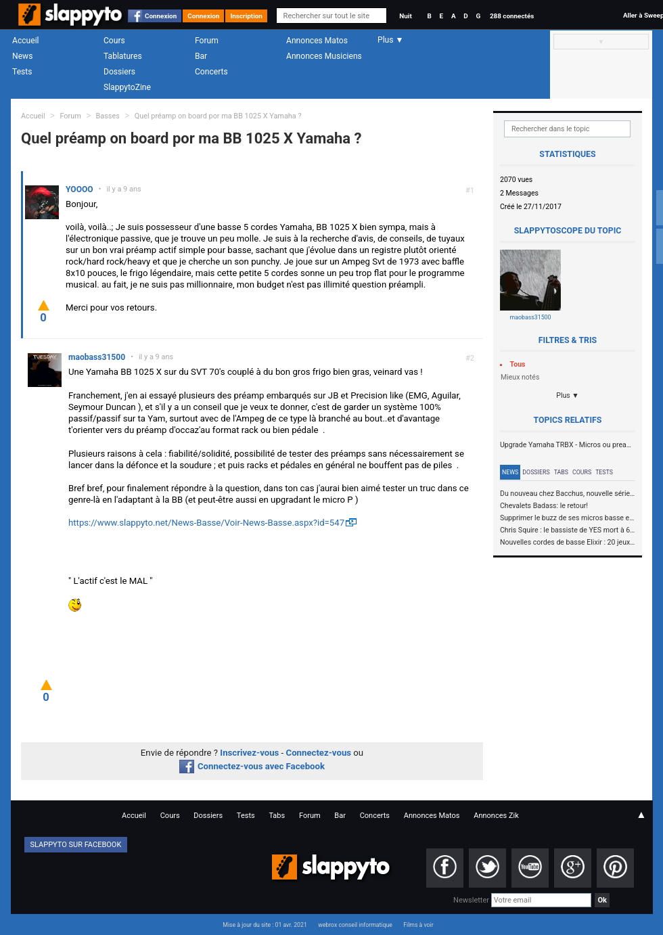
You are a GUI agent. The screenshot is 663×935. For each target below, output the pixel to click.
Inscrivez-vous (249, 753)
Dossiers (119, 71)
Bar (201, 56)
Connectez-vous (319, 753)
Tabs (561, 472)
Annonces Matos (317, 40)
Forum (207, 40)
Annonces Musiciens (324, 56)
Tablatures (123, 56)
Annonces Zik (496, 815)
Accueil (25, 40)
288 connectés (512, 16)
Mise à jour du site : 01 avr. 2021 (264, 924)
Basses (108, 116)
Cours (114, 40)
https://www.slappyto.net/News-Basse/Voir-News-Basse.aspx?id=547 (206, 523)
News (22, 56)
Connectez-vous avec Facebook (252, 766)
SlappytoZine (127, 87)
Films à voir (418, 924)
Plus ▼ (567, 395)
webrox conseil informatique (355, 924)
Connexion (161, 16)
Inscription (246, 16)
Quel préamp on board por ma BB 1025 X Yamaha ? (218, 116)
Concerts (211, 71)
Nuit (405, 16)
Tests (22, 71)
